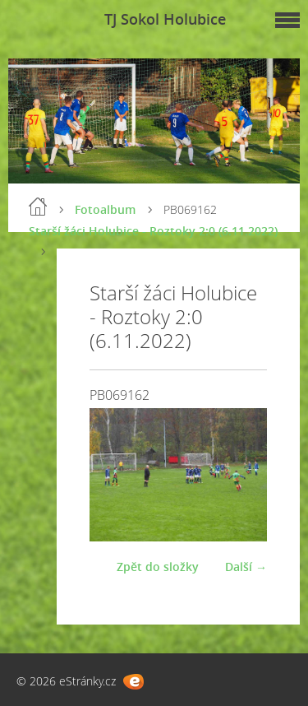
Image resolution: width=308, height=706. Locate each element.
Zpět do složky (158, 566)
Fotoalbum (105, 209)
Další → (246, 566)
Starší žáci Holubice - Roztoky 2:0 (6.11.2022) (153, 231)
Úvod (38, 206)
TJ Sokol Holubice (165, 19)
